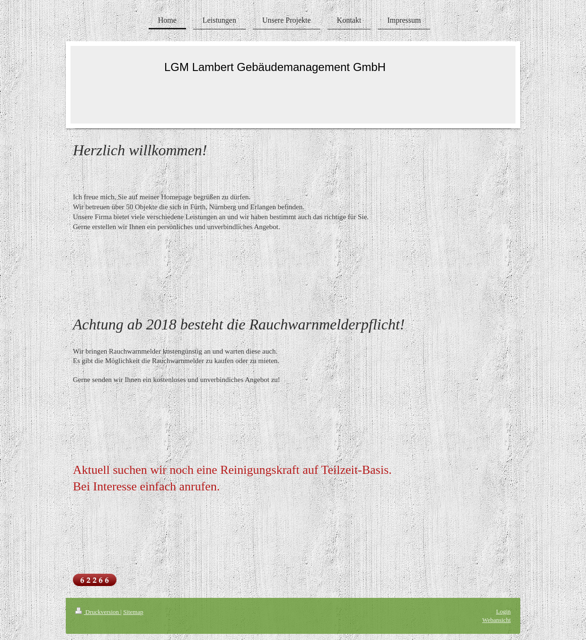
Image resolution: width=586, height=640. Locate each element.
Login (503, 611)
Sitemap (133, 611)
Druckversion (97, 611)
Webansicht (496, 619)
